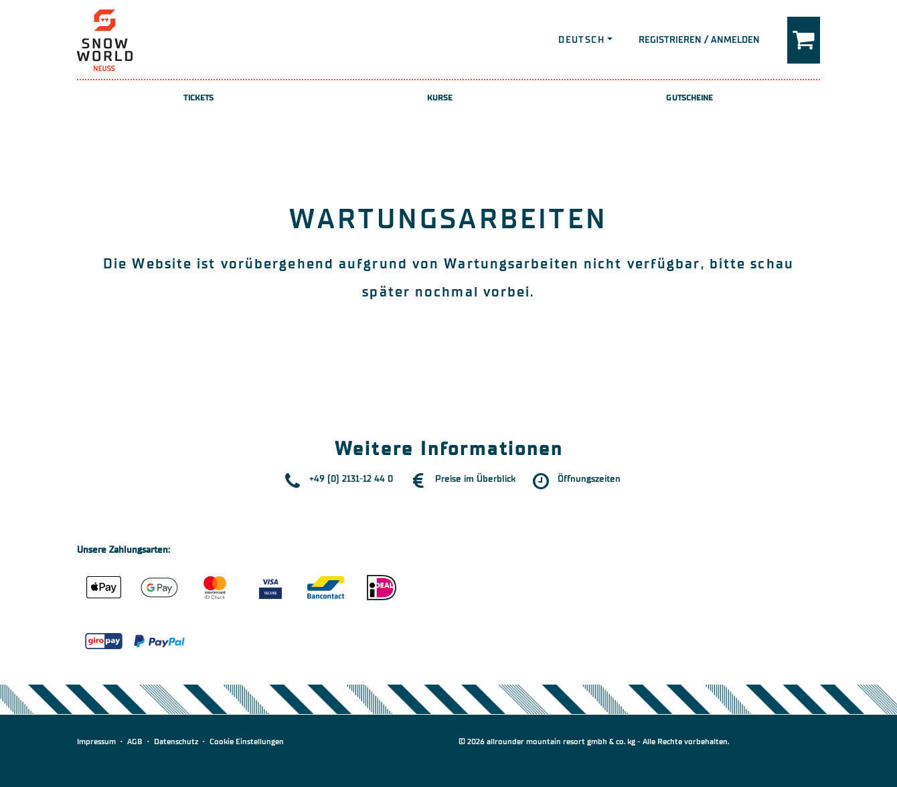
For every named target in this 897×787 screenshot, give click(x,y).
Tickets (198, 97)
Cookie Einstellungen (247, 741)
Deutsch (581, 40)
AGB (135, 741)
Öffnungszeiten (589, 479)
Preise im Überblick (475, 479)
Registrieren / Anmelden (699, 40)
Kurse (440, 97)
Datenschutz (176, 741)
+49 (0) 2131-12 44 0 (351, 479)
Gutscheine (689, 97)
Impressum (96, 741)
